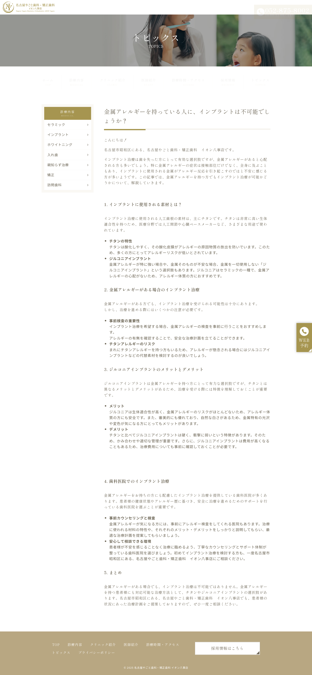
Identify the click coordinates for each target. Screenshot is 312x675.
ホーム (47, 77)
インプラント (67, 134)
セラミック (67, 124)
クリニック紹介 (112, 77)
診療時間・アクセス (188, 77)
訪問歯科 (67, 184)
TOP (56, 646)
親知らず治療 (67, 164)
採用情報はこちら (227, 650)
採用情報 (228, 77)
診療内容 (76, 77)
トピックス (260, 77)
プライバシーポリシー (96, 654)
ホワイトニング (67, 144)
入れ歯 (67, 154)
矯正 (67, 174)
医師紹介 (148, 77)
